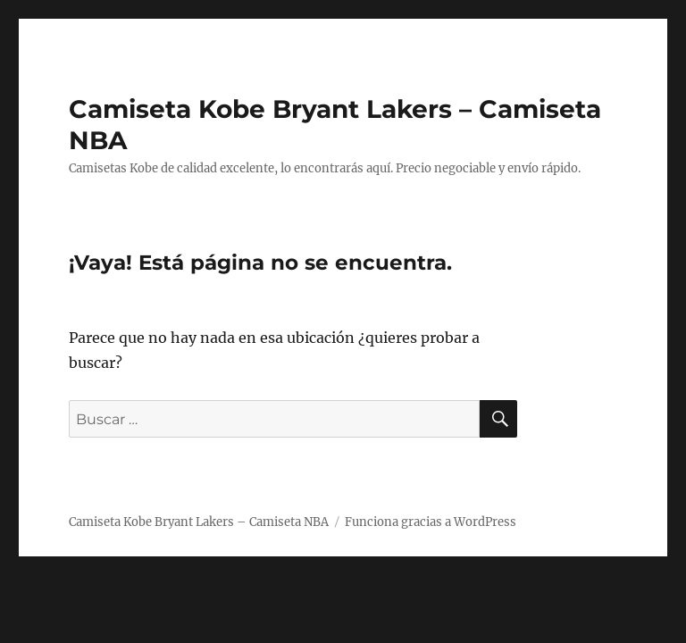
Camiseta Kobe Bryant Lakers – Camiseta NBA (199, 522)
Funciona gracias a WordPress (430, 522)
